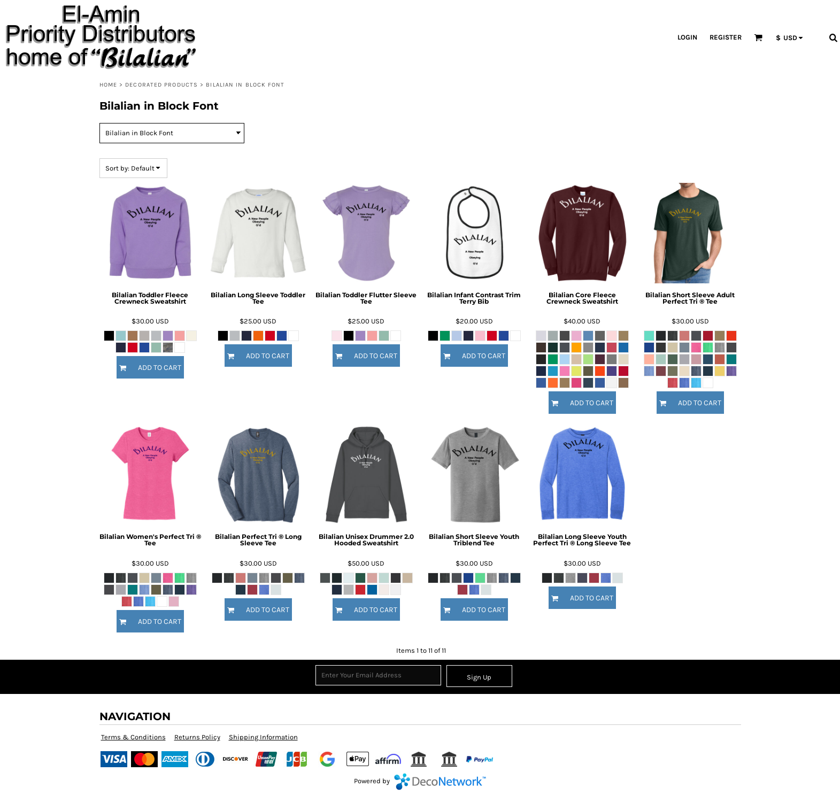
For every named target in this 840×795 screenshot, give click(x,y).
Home (108, 84)
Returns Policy (197, 737)
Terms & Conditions (133, 737)
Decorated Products (161, 84)
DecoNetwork (440, 781)
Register (726, 37)
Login (687, 37)
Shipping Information (263, 737)
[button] (758, 37)
